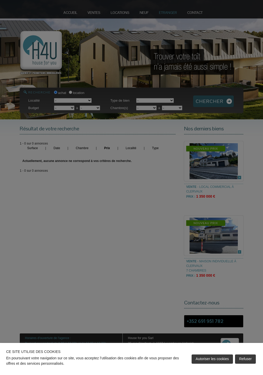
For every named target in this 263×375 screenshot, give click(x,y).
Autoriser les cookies (212, 359)
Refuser (245, 359)
